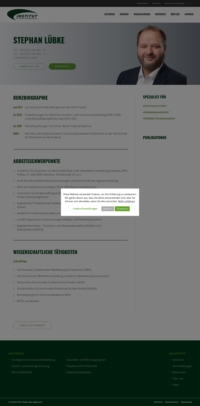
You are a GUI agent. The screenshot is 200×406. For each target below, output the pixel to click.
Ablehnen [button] (107, 208)
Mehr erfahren (126, 201)
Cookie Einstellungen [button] (85, 208)
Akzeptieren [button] (122, 208)
